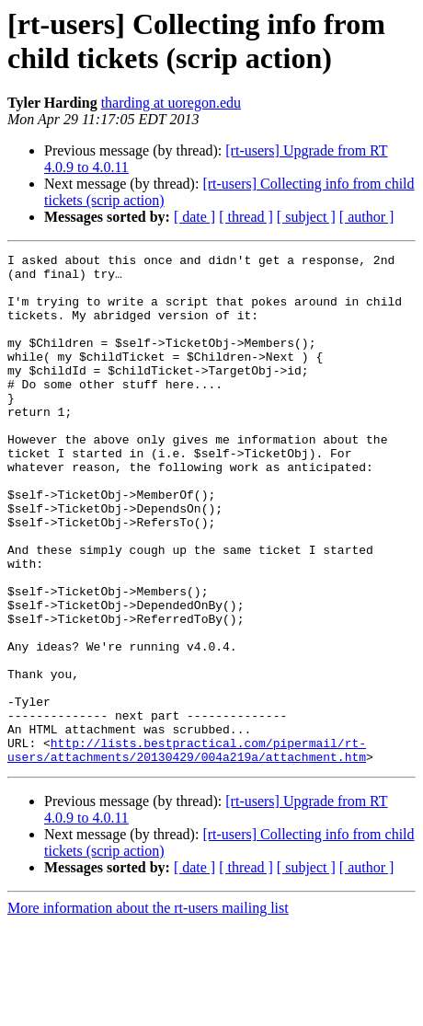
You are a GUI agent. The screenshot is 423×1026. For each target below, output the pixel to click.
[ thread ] (246, 217)
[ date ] (194, 217)
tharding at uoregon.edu (171, 102)
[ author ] (366, 217)
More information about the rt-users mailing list (148, 1010)
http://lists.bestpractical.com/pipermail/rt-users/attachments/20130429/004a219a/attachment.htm (186, 850)
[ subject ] (306, 217)
